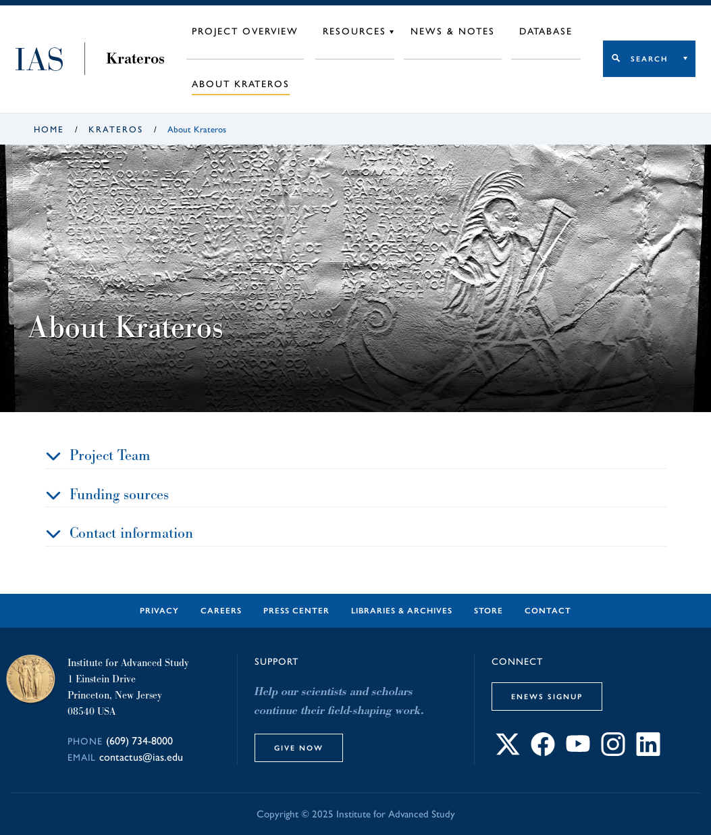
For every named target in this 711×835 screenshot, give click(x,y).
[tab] (355, 455)
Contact (548, 610)
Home (49, 129)
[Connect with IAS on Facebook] (543, 752)
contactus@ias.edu (141, 757)
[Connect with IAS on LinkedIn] (648, 752)
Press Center (296, 610)
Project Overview (245, 31)
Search (649, 59)
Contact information (131, 533)
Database (546, 31)
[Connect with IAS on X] (508, 752)
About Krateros (241, 84)
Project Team (110, 455)
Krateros (135, 59)
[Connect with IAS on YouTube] (578, 752)
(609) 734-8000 (139, 740)
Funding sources (119, 494)
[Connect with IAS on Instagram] (613, 752)
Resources (354, 31)
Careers (221, 610)
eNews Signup (547, 696)
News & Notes (453, 31)
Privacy (159, 610)
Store (488, 610)
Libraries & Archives (401, 610)
